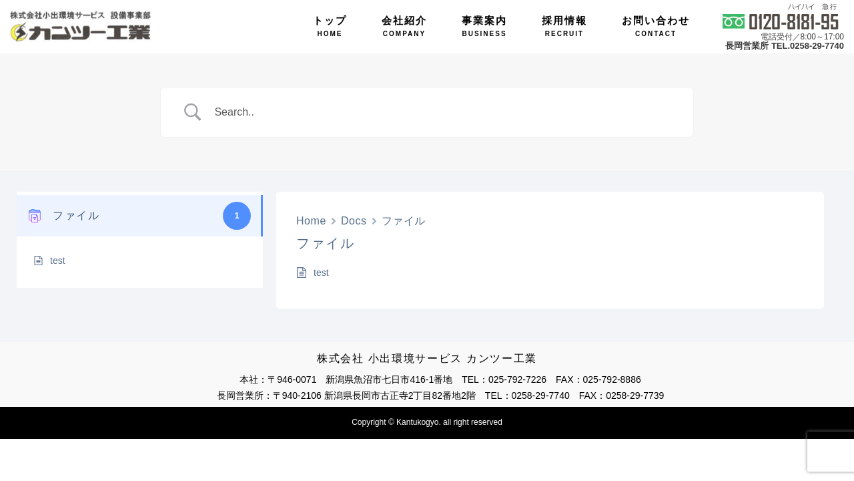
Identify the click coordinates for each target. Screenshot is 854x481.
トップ (330, 26)
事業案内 (484, 26)
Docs (354, 220)
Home (311, 220)
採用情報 (564, 26)
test (57, 260)
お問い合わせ (656, 26)
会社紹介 (404, 26)
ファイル (404, 220)
